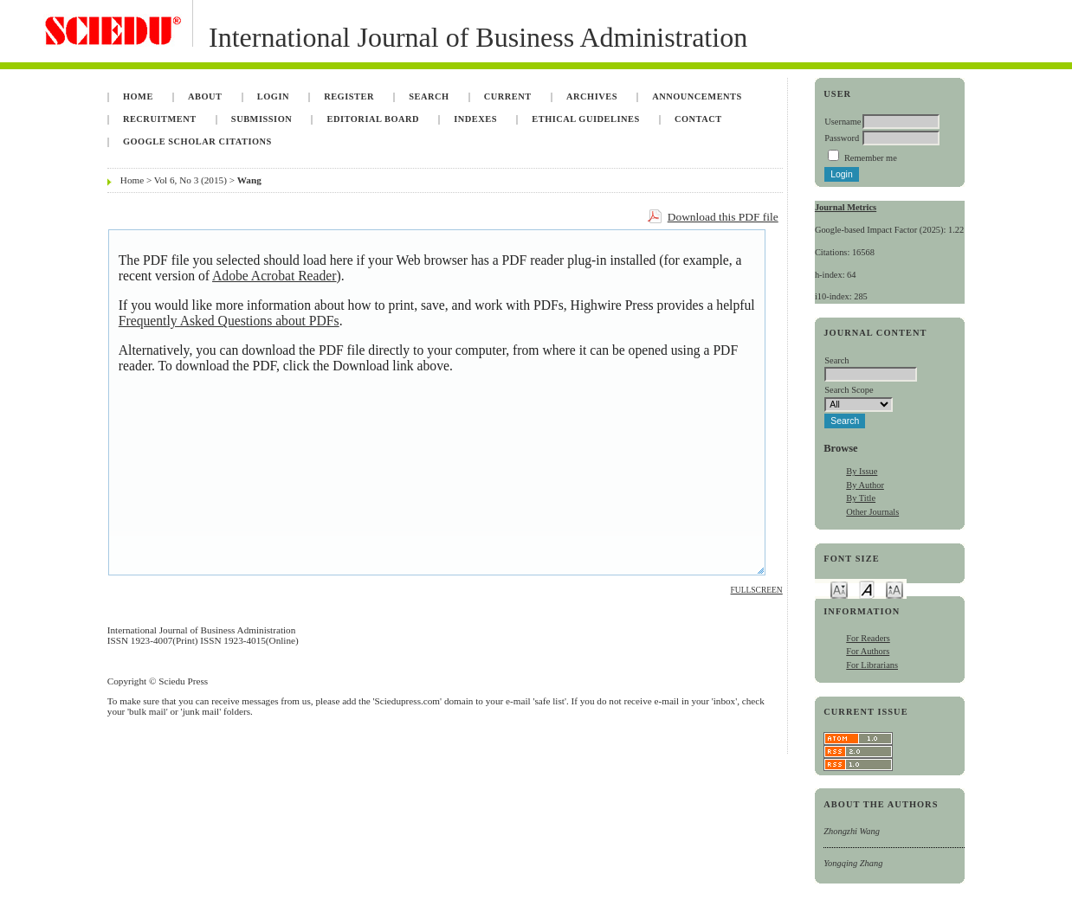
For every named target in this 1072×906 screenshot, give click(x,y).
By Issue (861, 471)
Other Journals (872, 512)
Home (138, 96)
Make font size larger (894, 589)
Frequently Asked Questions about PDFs (229, 320)
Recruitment (160, 119)
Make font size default (866, 589)
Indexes (475, 119)
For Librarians (872, 665)
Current (508, 96)
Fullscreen (757, 590)
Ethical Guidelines (586, 119)
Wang (249, 180)
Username (842, 121)
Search (429, 96)
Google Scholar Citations (197, 141)
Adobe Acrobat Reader (274, 275)
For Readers (868, 638)
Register (349, 96)
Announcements (697, 96)
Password (841, 138)
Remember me (870, 158)
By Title (860, 498)
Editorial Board (372, 119)
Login (273, 96)
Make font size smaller (839, 589)
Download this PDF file (723, 216)
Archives (591, 96)
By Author (865, 485)
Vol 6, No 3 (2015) (190, 180)
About (205, 96)
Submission (261, 119)
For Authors (867, 651)
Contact (698, 119)
